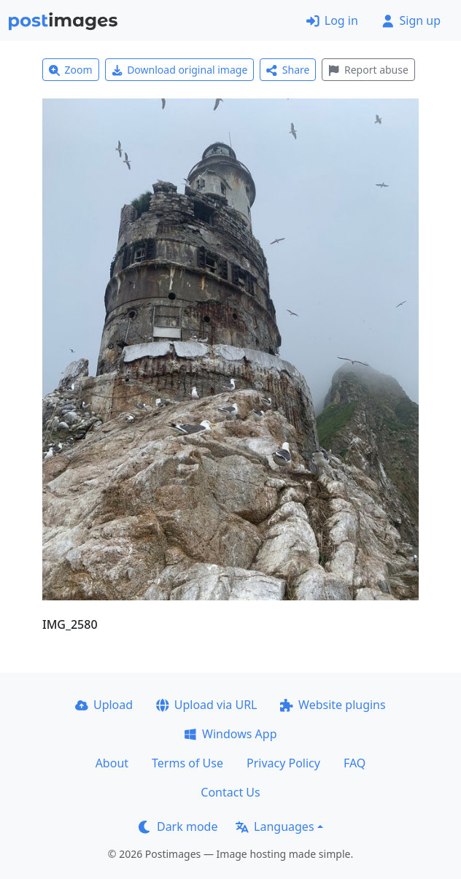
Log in (332, 20)
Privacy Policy (283, 763)
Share (287, 70)
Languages (275, 826)
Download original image (180, 70)
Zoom (71, 70)
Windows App (230, 734)
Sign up (411, 20)
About (112, 763)
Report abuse (368, 70)
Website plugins (332, 705)
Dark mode (178, 826)
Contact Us (230, 792)
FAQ (354, 763)
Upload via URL (206, 705)
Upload (104, 705)
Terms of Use (187, 763)
